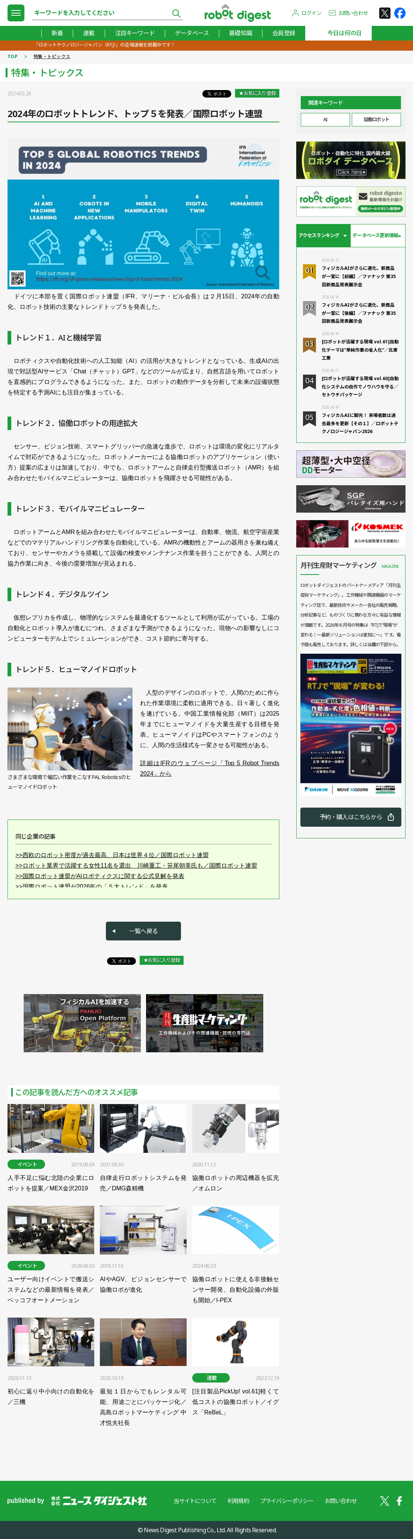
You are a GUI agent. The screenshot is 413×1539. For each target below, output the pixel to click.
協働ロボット (376, 119)
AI (325, 119)
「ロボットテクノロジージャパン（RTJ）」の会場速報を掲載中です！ (104, 45)
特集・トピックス (51, 56)
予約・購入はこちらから (351, 817)
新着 (57, 33)
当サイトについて (194, 1500)
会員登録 (283, 33)
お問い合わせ (353, 13)
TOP (13, 56)
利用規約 (238, 1500)
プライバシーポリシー (287, 1500)
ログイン (311, 13)
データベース (192, 33)
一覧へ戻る (143, 931)
